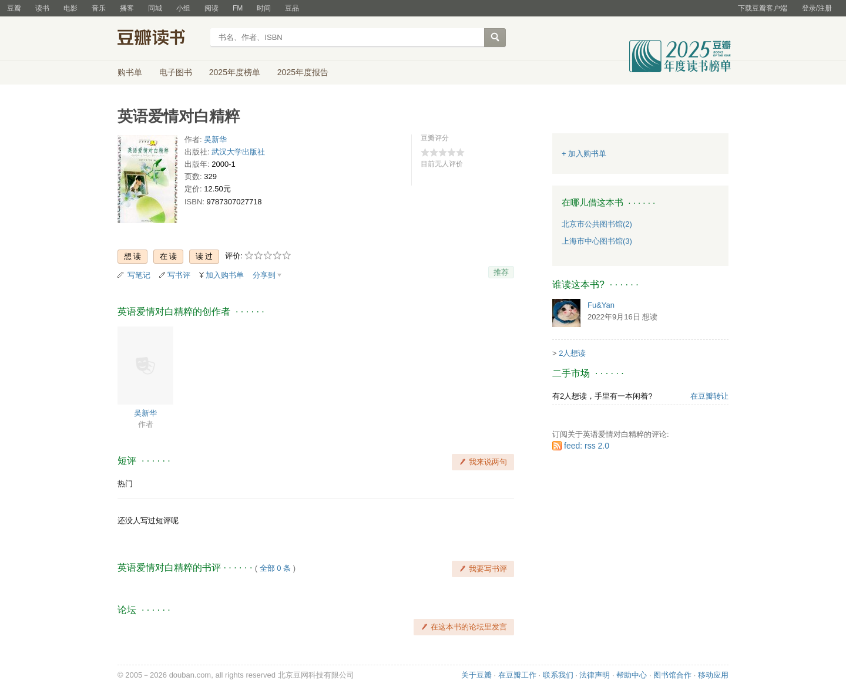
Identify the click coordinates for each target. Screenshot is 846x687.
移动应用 (713, 675)
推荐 (501, 272)
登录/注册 (817, 8)
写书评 (178, 275)
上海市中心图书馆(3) (597, 241)
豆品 (292, 8)
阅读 (211, 8)
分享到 (264, 275)
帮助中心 (631, 675)
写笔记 (138, 275)
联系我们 (558, 675)
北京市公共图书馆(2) (597, 224)
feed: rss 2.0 (586, 445)
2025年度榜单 (234, 72)
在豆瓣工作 (517, 675)
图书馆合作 (672, 675)
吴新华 (215, 139)
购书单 (130, 72)
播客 (127, 8)
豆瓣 (14, 8)
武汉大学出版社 (238, 151)
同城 (155, 8)
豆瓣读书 (160, 38)
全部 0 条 (275, 568)
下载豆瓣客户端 (762, 8)
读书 (42, 8)
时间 (264, 8)
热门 (125, 483)
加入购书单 (225, 275)
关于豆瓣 (476, 675)
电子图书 (175, 72)
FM (238, 8)
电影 (70, 8)
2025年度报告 (302, 72)
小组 (183, 8)
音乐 (99, 8)
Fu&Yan (601, 305)
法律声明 (594, 675)
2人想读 (572, 353)
